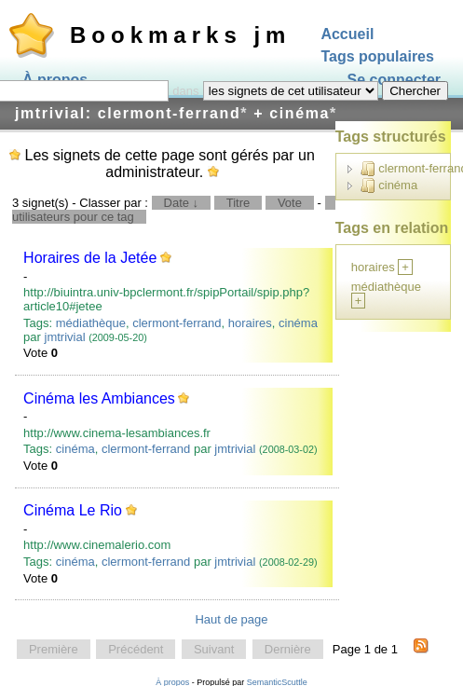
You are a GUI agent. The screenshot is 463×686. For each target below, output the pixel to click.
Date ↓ (181, 203)
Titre (238, 203)
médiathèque (91, 323)
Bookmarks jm (180, 35)
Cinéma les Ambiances (99, 398)
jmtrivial (65, 337)
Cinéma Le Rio (72, 510)
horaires (250, 323)
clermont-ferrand (176, 323)
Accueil (347, 34)
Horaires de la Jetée (90, 258)
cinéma (298, 323)
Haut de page (231, 619)
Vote (290, 203)
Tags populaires (377, 57)
